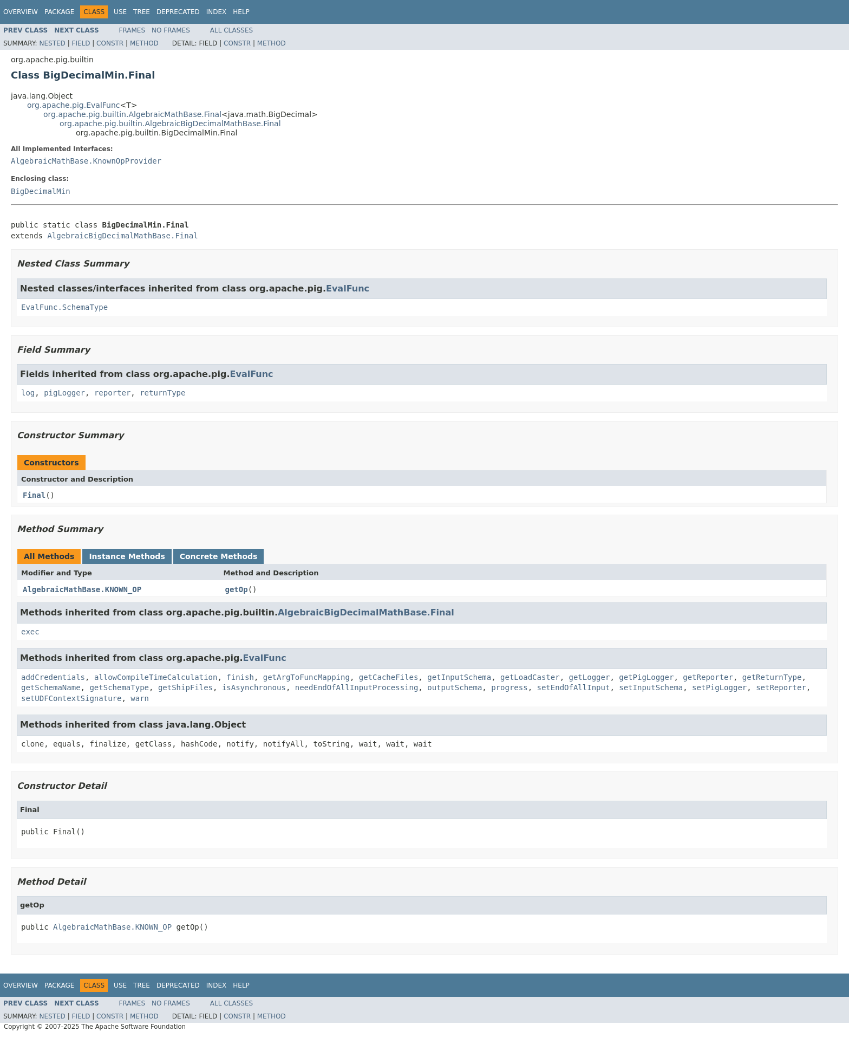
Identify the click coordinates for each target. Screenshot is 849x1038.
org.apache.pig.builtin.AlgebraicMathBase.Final (132, 114)
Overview (20, 12)
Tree (141, 12)
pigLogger (64, 392)
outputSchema (454, 687)
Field (80, 43)
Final (34, 495)
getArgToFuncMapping (306, 677)
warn (139, 698)
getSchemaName (51, 687)
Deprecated (178, 12)
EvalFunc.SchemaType (64, 307)
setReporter (781, 687)
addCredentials (53, 677)
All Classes (231, 30)
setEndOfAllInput (573, 687)
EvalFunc (347, 288)
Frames (132, 30)
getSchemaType (119, 687)
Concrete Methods (219, 556)
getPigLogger (646, 677)
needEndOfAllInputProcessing (357, 687)
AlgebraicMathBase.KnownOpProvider (86, 161)
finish (240, 677)
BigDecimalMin (40, 191)
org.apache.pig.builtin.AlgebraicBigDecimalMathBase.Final (170, 123)
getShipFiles (185, 687)
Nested (52, 43)
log (28, 392)
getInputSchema (459, 677)
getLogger (589, 677)
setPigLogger (719, 687)
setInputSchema (651, 687)
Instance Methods (127, 556)
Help (241, 12)
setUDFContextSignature (71, 698)
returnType (162, 392)
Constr (109, 43)
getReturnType (772, 677)
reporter (112, 392)
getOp (236, 589)
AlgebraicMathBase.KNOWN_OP (82, 589)
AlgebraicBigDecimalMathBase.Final (122, 235)
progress (509, 687)
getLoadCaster (530, 677)
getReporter (708, 677)
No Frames (171, 30)
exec (30, 631)
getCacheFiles (389, 677)
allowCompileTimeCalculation (156, 677)
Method (144, 43)
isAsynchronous (254, 687)
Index (216, 12)
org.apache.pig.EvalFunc (73, 105)
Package (59, 12)
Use (120, 12)
